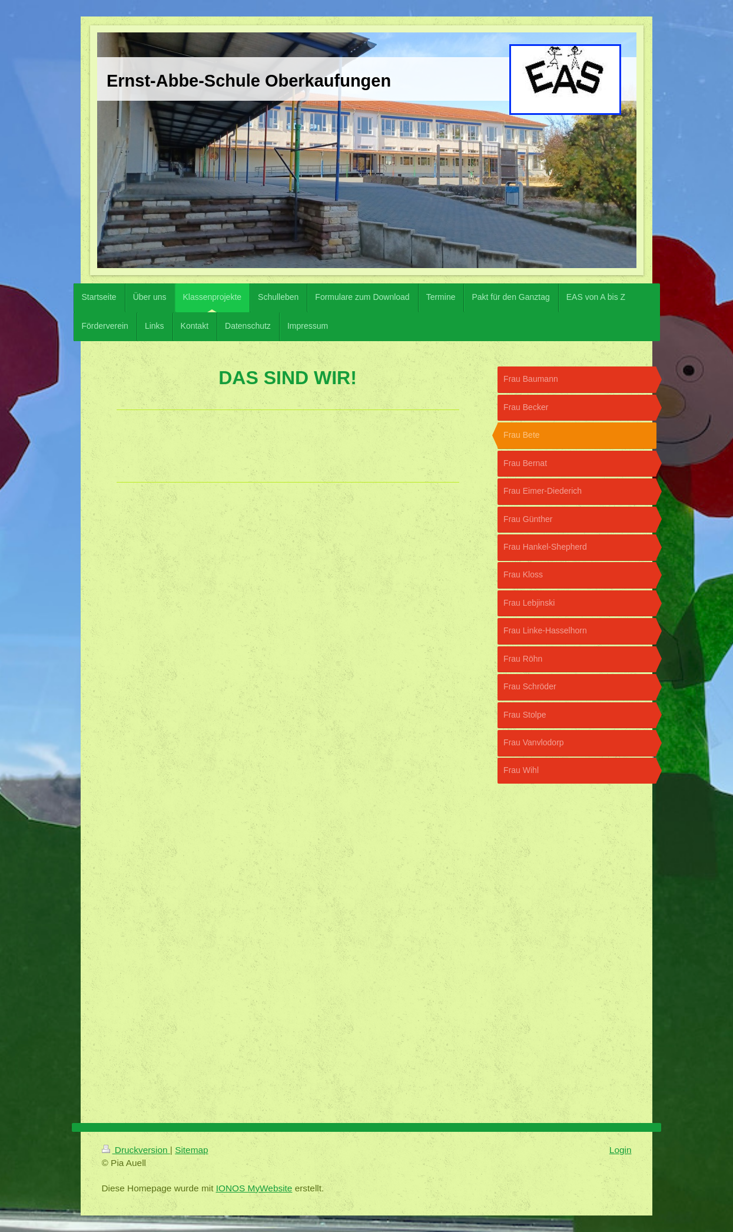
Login (620, 1150)
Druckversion (136, 1150)
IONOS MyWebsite (254, 1188)
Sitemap (191, 1150)
